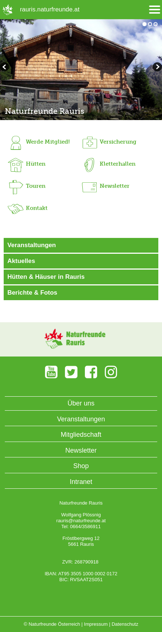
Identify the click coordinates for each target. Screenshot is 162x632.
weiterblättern (5, 67)
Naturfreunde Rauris (44, 111)
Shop (81, 466)
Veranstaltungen (31, 245)
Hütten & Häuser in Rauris (46, 276)
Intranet (81, 481)
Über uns (81, 403)
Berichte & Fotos (32, 292)
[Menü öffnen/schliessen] (154, 10)
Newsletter (81, 450)
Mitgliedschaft (81, 434)
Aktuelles (21, 260)
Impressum (96, 624)
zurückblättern (156, 67)
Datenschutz (124, 624)
